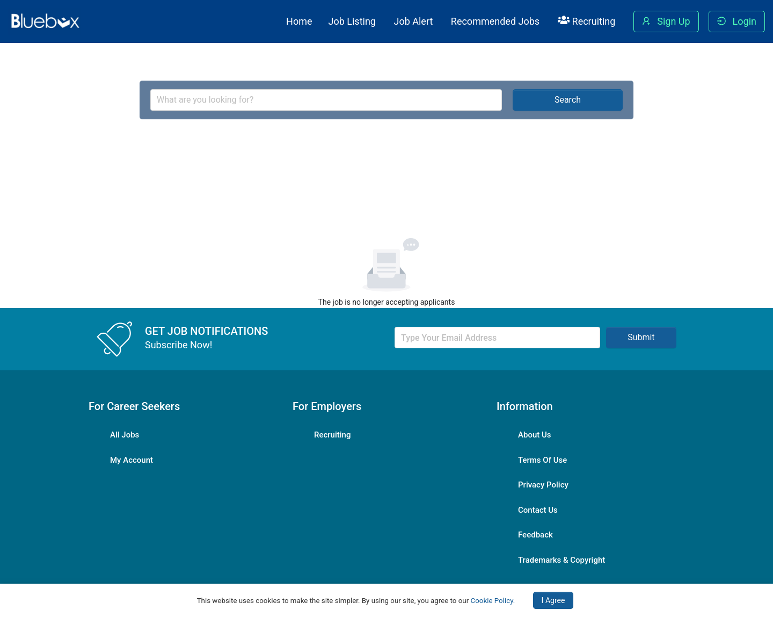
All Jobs (124, 435)
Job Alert (413, 21)
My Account (131, 460)
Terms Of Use (542, 460)
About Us (534, 435)
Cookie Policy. (493, 601)
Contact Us (538, 510)
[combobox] (326, 100)
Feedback (535, 535)
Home (299, 21)
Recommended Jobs (495, 21)
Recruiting (587, 21)
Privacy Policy (543, 485)
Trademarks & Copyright (561, 560)
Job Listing (352, 21)
